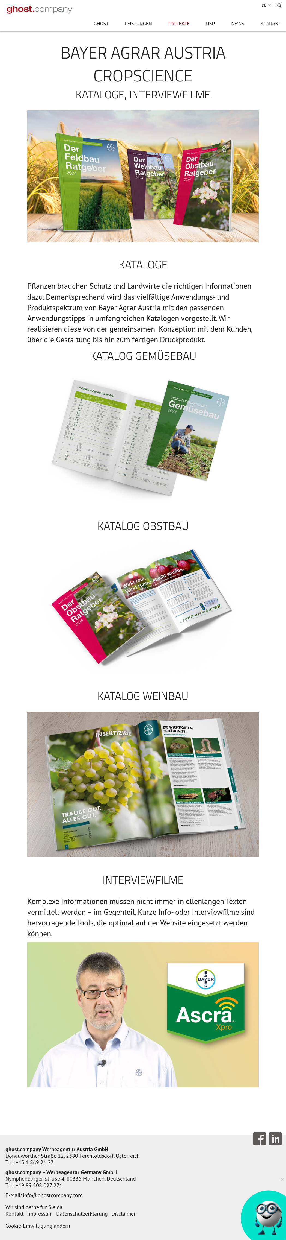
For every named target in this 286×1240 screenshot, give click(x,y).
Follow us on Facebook (259, 1138)
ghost (101, 24)
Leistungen (138, 24)
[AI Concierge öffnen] (265, 1219)
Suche (279, 5)
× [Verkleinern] (282, 1179)
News (237, 24)
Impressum (40, 1213)
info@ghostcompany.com (52, 1195)
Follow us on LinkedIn (275, 1138)
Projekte (179, 24)
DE (264, 5)
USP (210, 24)
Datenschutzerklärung (82, 1213)
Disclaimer (123, 1213)
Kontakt (271, 24)
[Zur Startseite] (39, 9)
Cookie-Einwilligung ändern (37, 1225)
